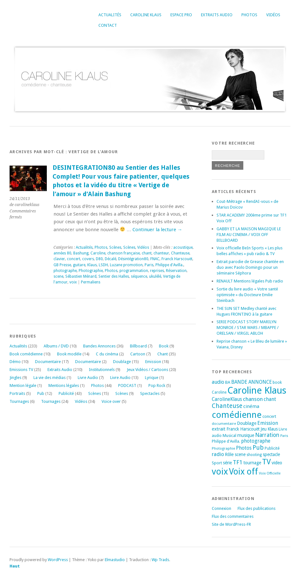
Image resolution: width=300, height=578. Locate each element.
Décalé (110, 259)
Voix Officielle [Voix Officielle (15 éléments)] (270, 473)
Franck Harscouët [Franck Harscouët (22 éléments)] (243, 429)
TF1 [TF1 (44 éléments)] (237, 462)
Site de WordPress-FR (231, 524)
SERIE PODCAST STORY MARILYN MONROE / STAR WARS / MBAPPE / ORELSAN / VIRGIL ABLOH (248, 327)
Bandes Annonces (99, 346)
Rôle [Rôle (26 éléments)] (229, 454)
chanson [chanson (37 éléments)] (253, 399)
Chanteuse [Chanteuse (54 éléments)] (227, 406)
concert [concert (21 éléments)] (269, 416)
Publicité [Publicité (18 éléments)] (272, 448)
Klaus (92, 265)
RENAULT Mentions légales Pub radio (250, 281)
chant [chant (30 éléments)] (270, 399)
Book (163, 346)
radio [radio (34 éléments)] (218, 454)
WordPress (58, 559)
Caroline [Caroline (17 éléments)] (219, 392)
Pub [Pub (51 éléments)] (258, 447)
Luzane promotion (126, 265)
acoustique (183, 247)
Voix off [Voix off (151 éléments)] (243, 471)
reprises (157, 270)
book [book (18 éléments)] (277, 382)
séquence (139, 276)
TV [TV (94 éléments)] (266, 461)
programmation (133, 270)
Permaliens (90, 282)
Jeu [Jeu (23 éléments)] (264, 429)
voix (73, 282)
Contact (107, 25)
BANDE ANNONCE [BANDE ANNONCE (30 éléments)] (251, 382)
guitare (79, 265)
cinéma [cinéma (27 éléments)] (251, 406)
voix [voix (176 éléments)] (220, 471)
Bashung (81, 253)
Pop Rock (156, 385)
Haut (15, 566)
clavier (59, 259)
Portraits (17, 393)
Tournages (19, 401)
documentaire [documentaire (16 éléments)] (224, 423)
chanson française (123, 253)
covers (88, 259)
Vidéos (273, 14)
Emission (153, 361)
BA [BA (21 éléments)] (227, 382)
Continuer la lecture (157, 229)
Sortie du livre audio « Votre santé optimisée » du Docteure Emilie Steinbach (247, 295)
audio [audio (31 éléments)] (218, 382)
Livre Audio (88, 377)
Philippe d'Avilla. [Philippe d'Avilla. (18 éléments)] (226, 441)
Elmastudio (115, 559)
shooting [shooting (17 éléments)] (254, 455)
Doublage (122, 361)
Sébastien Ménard (80, 276)
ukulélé (155, 276)
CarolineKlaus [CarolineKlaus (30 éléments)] (227, 399)
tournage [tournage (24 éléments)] (252, 462)
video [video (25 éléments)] (277, 462)
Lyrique (151, 377)
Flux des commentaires (233, 516)
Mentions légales (63, 385)
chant (147, 253)
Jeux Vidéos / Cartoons (147, 369)
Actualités (109, 14)
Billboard (138, 346)
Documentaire (48, 361)
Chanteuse (180, 253)
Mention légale (23, 385)
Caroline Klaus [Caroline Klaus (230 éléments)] (256, 390)
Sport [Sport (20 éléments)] (217, 462)
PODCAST (127, 385)
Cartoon (137, 354)
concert (73, 259)
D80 (99, 259)
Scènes (115, 247)
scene (58, 276)
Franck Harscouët (176, 259)
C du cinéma (107, 354)
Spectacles (150, 393)
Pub (40, 393)
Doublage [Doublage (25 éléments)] (246, 423)
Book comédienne (26, 354)
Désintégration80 (133, 259)
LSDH (103, 265)
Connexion (221, 508)
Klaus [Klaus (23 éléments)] (273, 429)
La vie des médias (49, 377)
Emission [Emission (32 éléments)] (267, 423)
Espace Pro (181, 14)
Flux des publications (256, 508)
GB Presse (62, 265)
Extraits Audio (216, 14)
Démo (15, 361)
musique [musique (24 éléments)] (245, 435)
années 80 (62, 253)
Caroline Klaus (145, 14)
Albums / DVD (56, 346)
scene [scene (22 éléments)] (240, 454)
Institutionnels (102, 369)
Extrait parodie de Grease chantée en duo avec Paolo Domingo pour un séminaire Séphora (250, 267)
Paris (149, 265)
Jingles (15, 377)
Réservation (176, 270)
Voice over (111, 401)
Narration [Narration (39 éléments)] (267, 435)
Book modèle (69, 354)
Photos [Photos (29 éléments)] (244, 448)
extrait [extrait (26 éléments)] (218, 429)
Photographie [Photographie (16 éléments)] (223, 448)
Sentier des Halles (113, 276)
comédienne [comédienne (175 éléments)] (236, 415)
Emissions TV (21, 369)
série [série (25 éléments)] (227, 462)
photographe (65, 270)
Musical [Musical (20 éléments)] (229, 435)
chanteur (161, 253)
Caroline (97, 253)
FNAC (155, 259)
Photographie (91, 270)
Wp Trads (160, 559)
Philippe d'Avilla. (169, 265)
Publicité (66, 393)
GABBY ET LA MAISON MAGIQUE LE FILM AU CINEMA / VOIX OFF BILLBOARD (249, 234)
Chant (162, 354)
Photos (249, 14)
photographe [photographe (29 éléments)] (255, 441)
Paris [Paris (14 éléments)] (284, 436)
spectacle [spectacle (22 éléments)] (271, 454)
